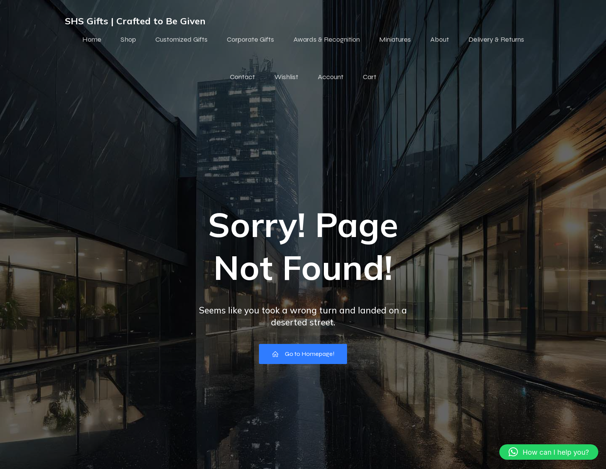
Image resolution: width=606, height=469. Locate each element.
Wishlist (286, 77)
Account (331, 77)
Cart (369, 77)
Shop (128, 40)
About (439, 40)
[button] (548, 452)
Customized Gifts (181, 40)
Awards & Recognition (326, 40)
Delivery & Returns (496, 40)
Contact (242, 77)
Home (91, 40)
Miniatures (395, 40)
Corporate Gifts (250, 40)
